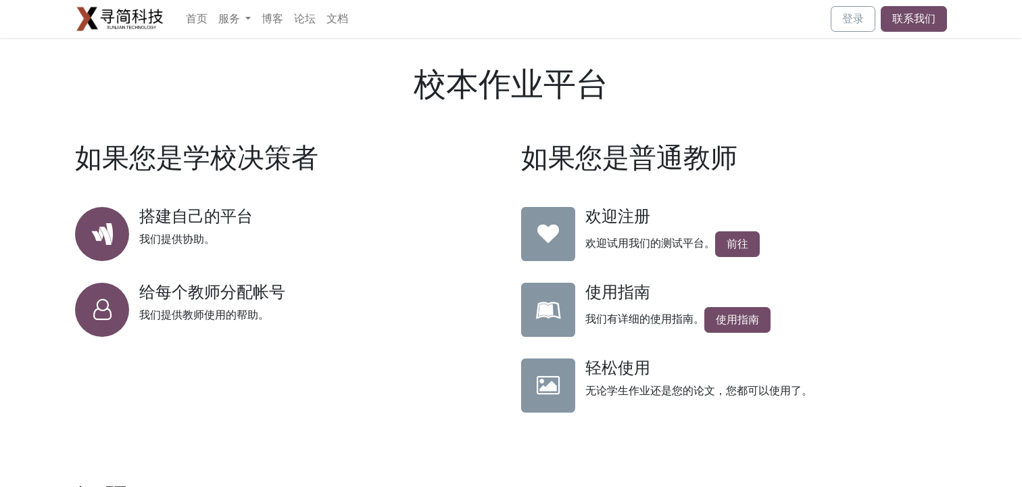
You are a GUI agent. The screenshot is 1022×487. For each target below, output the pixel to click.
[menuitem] (196, 18)
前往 (737, 243)
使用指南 (737, 319)
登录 (853, 18)
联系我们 (913, 18)
